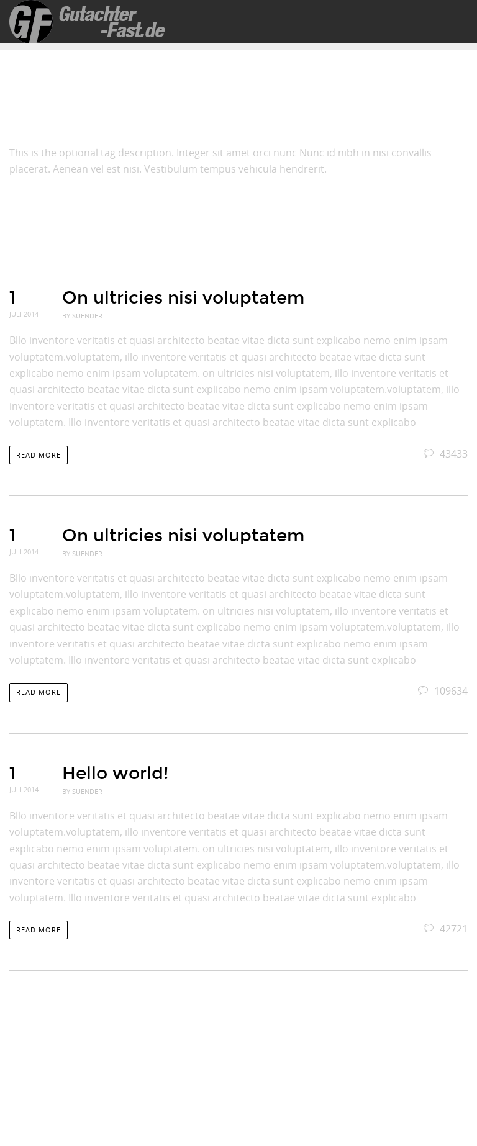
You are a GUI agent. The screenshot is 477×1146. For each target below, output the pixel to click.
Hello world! (115, 773)
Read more (38, 454)
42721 (446, 929)
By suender (82, 315)
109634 (443, 691)
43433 (446, 454)
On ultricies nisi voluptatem (183, 298)
